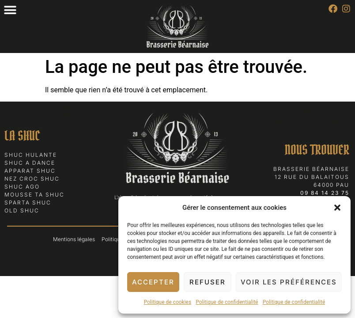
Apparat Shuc (30, 170)
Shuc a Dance (29, 162)
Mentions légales (74, 239)
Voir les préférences (289, 282)
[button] (337, 207)
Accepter (153, 282)
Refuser (207, 282)
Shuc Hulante (30, 154)
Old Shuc (21, 210)
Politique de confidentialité (227, 302)
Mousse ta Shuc (34, 194)
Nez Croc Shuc (32, 178)
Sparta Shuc (27, 202)
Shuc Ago (22, 186)
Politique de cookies (167, 302)
